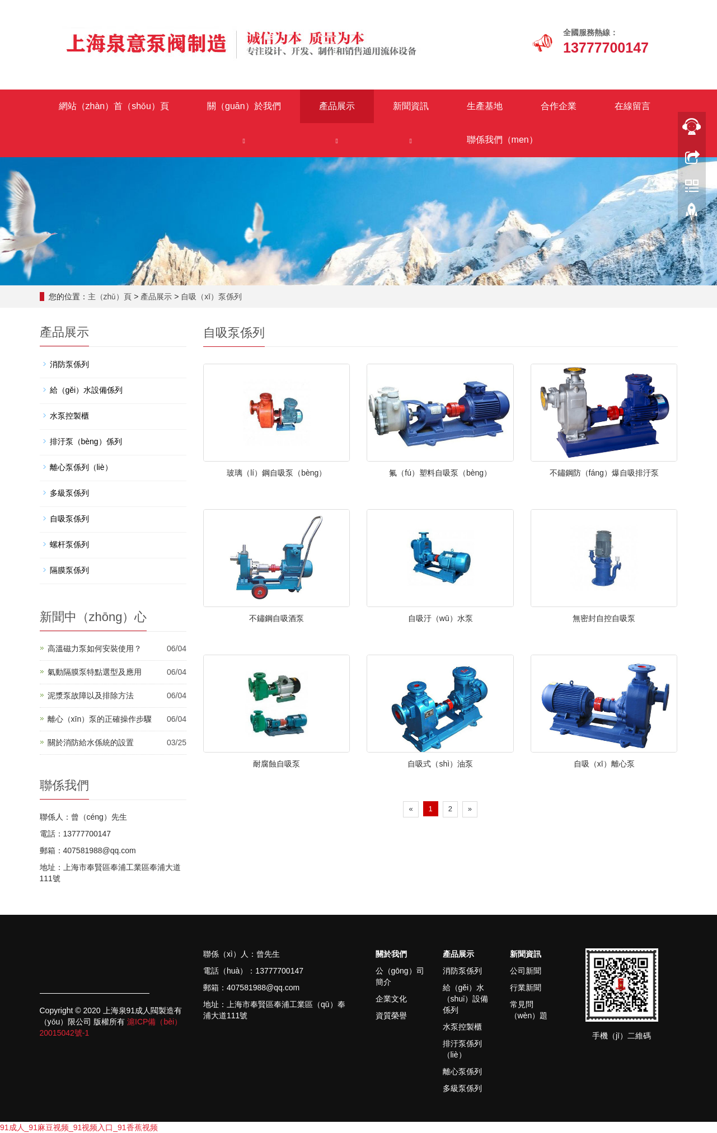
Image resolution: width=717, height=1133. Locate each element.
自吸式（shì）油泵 (440, 763)
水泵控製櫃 (69, 415)
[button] (244, 140)
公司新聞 (525, 970)
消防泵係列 (69, 364)
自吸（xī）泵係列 (211, 296)
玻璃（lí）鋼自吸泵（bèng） (276, 472)
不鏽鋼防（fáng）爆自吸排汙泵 (604, 472)
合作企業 (559, 106)
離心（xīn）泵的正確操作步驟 (100, 718)
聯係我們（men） (502, 139)
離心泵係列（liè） (81, 467)
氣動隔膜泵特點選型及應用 (95, 671)
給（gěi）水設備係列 (86, 389)
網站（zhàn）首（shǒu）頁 (114, 106)
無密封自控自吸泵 (604, 618)
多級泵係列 (69, 492)
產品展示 (337, 106)
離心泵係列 (462, 1071)
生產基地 (485, 106)
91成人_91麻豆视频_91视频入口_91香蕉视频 (79, 1127)
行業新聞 (525, 987)
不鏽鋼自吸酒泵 (276, 618)
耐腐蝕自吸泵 (276, 763)
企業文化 (391, 998)
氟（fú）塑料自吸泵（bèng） (440, 472)
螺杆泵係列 (69, 544)
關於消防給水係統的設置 (91, 742)
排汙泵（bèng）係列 (86, 441)
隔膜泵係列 (69, 570)
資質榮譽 (391, 1015)
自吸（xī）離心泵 (604, 763)
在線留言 (632, 106)
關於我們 (391, 953)
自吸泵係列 (69, 518)
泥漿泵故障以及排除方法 (91, 695)
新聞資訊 (411, 106)
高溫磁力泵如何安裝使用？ (95, 648)
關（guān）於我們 (244, 106)
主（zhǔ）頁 (110, 296)
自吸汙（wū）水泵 (440, 618)
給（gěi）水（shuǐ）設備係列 (466, 998)
